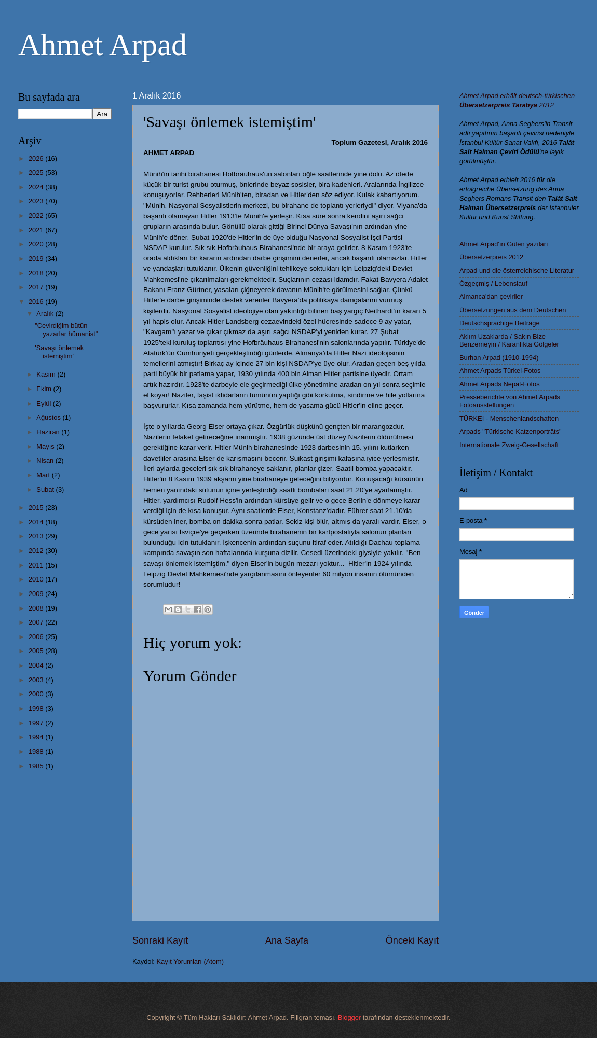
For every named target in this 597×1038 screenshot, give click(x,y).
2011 (37, 565)
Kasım (46, 374)
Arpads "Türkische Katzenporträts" (510, 431)
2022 (37, 215)
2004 (37, 665)
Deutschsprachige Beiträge (499, 323)
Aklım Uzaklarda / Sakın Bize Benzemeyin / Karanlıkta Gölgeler (509, 340)
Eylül (44, 403)
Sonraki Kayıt (160, 940)
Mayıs (46, 446)
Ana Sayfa (286, 940)
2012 (37, 551)
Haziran (48, 432)
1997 (37, 723)
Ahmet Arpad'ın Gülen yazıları (503, 244)
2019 (37, 258)
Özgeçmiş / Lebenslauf (493, 283)
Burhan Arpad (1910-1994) (498, 358)
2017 (37, 287)
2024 (37, 187)
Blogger (349, 1017)
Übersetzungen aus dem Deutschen (512, 310)
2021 (37, 230)
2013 (37, 536)
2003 (37, 680)
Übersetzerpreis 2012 (491, 257)
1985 (37, 766)
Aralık (46, 313)
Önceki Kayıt (412, 940)
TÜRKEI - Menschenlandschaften (509, 418)
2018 (37, 273)
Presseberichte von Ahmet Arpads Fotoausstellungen (509, 401)
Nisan (46, 460)
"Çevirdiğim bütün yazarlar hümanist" (66, 329)
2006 (37, 637)
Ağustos (49, 417)
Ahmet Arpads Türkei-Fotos (499, 371)
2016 (37, 302)
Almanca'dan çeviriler (491, 296)
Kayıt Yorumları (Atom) (190, 961)
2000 (37, 694)
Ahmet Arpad (102, 44)
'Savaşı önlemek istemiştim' (59, 351)
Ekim (44, 389)
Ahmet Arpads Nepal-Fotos (499, 384)
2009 (37, 594)
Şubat (46, 489)
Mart (43, 475)
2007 (37, 622)
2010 (37, 579)
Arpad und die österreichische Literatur (516, 270)
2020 (37, 244)
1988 (37, 751)
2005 (37, 651)
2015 (37, 507)
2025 (37, 172)
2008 (37, 608)
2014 (37, 522)
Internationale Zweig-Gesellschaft (509, 445)
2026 (37, 158)
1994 (37, 737)
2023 (37, 201)
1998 (37, 708)
